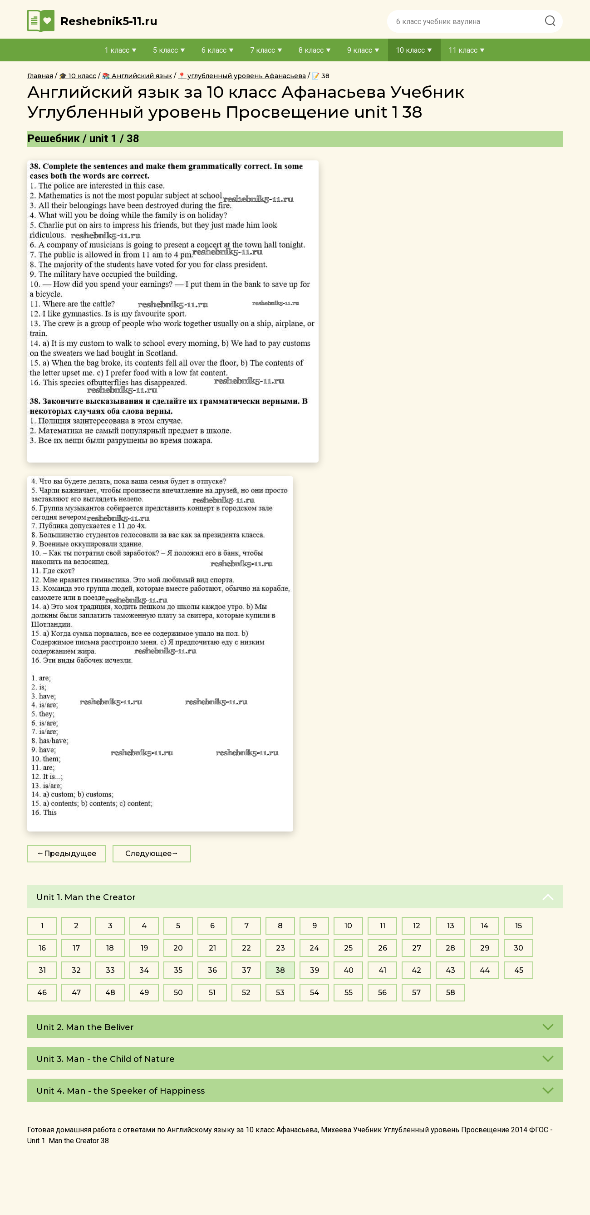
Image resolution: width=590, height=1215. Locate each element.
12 (416, 925)
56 (382, 992)
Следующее (148, 853)
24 (314, 948)
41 (382, 970)
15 (518, 925)
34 (144, 970)
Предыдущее (70, 853)
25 (348, 948)
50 (178, 992)
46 (42, 992)
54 (314, 992)
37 (246, 970)
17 (76, 948)
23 (280, 948)
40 (349, 970)
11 (382, 925)
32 (76, 970)
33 (110, 970)
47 (76, 992)
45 (518, 970)
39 (314, 970)
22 (246, 948)
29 (484, 948)
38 (280, 970)
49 (144, 992)
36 (212, 970)
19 (144, 948)
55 (348, 992)
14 (484, 925)
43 (450, 970)
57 (416, 992)
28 (450, 948)
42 (416, 970)
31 (42, 970)
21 (212, 948)
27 (416, 948)
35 (178, 970)
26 (382, 948)
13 (450, 925)
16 (42, 948)
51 (212, 992)
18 (110, 948)
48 (110, 992)
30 (518, 948)
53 (280, 992)
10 (348, 925)
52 (246, 992)
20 (178, 948)
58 (450, 992)
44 (485, 970)
